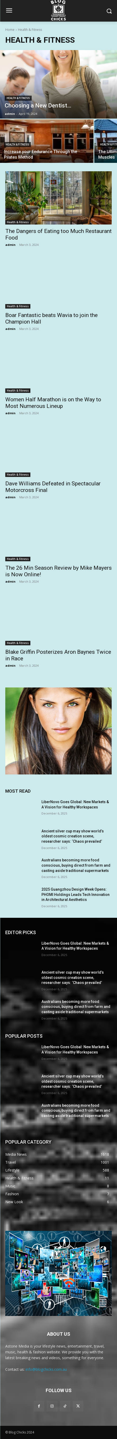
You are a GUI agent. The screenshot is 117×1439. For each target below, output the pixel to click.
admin (10, 245)
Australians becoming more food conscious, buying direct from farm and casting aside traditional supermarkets (75, 865)
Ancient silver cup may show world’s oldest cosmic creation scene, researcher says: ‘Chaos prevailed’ (72, 836)
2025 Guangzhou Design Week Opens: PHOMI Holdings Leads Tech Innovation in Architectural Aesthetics (75, 894)
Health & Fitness (18, 98)
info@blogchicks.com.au (46, 1369)
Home (10, 29)
